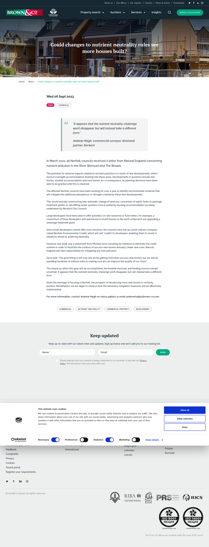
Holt (126, 436)
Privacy (10, 458)
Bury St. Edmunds (134, 427)
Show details (152, 541)
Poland (169, 448)
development (143, 309)
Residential (71, 418)
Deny (185, 528)
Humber (128, 441)
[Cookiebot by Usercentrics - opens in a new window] (18, 541)
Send (163, 352)
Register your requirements (21, 472)
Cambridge (130, 432)
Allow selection (185, 520)
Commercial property (118, 309)
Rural (68, 427)
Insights (10, 418)
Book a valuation (190, 12)
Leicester (129, 450)
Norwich (169, 418)
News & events (163, 3)
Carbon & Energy (74, 445)
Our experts (135, 3)
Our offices (121, 3)
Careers (148, 3)
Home (22, 81)
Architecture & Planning (78, 436)
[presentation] (98, 374)
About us (108, 3)
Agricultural (71, 431)
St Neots (169, 431)
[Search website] (169, 12)
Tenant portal (13, 467)
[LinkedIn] (198, 3)
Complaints (12, 454)
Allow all (184, 511)
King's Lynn (130, 445)
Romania (170, 453)
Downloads (179, 3)
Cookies (10, 463)
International (72, 449)
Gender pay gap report (18, 445)
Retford (169, 427)
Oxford (168, 422)
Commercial (65, 309)
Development (72, 440)
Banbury (129, 423)
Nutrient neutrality (89, 309)
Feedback (11, 449)
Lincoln (128, 454)
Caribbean (170, 444)
